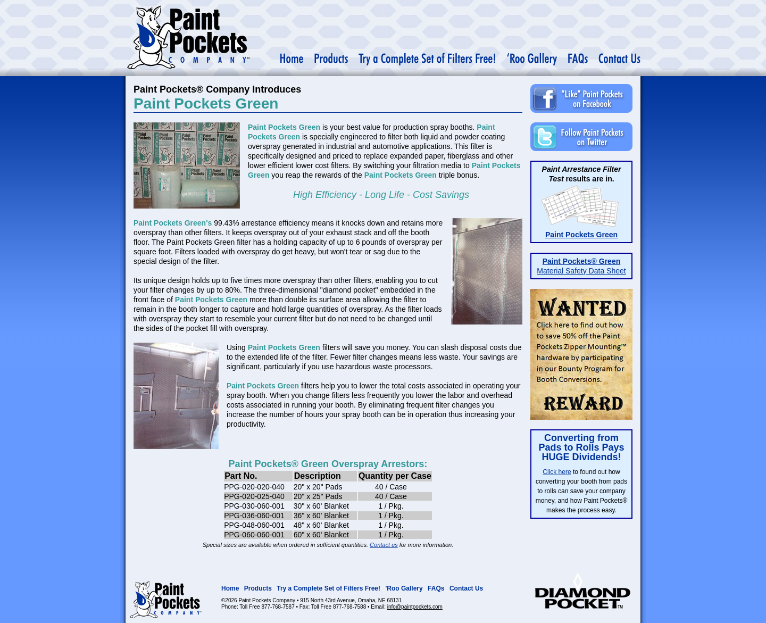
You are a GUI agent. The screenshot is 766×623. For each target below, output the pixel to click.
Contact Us (466, 588)
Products (258, 588)
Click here (557, 472)
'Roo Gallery (403, 588)
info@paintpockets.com (415, 607)
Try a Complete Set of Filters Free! (328, 588)
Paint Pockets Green (581, 234)
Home (230, 588)
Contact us (384, 545)
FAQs (436, 588)
